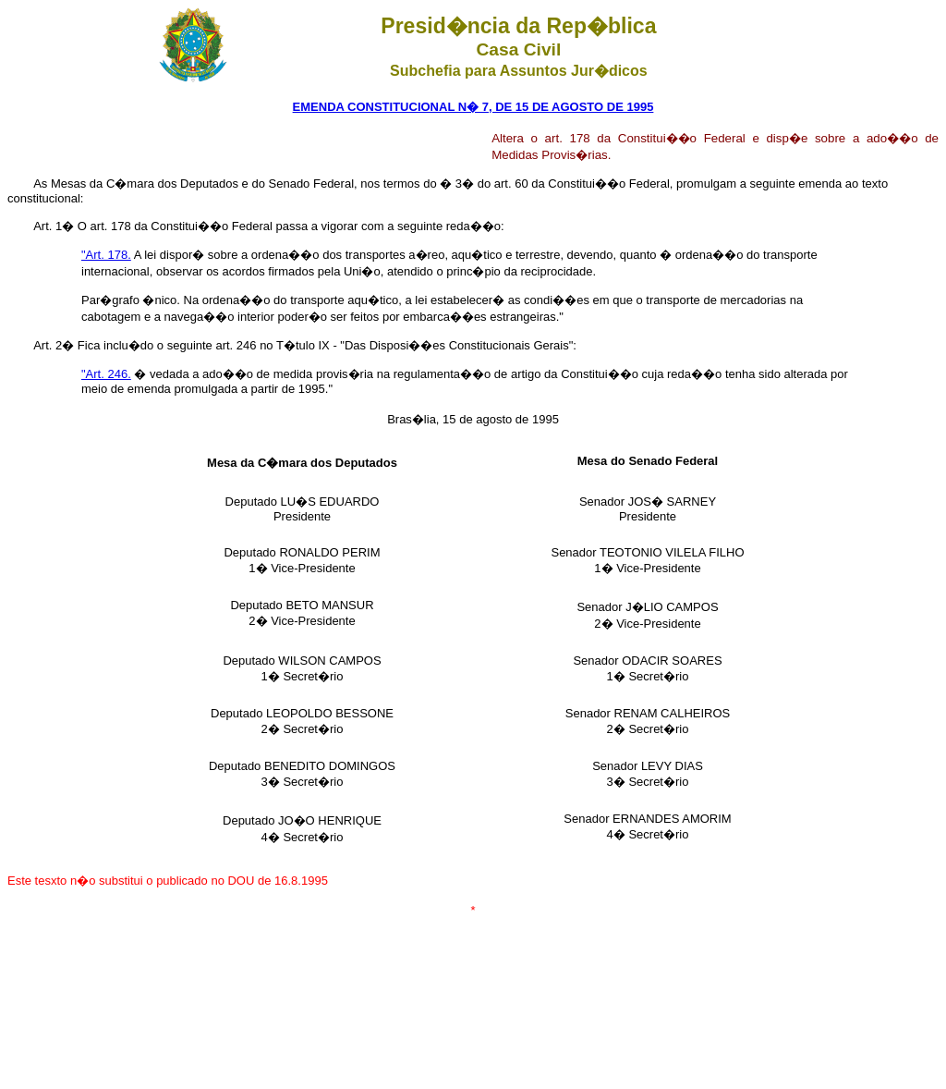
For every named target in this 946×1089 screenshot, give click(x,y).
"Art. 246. (106, 374)
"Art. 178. (106, 255)
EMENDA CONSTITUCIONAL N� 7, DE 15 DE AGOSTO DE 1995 (473, 107)
